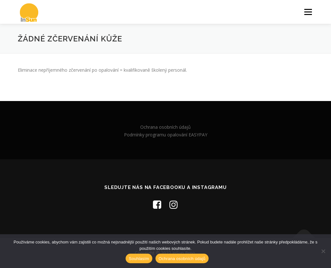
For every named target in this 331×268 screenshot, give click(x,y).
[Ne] (323, 251)
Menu (308, 12)
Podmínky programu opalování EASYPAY (165, 135)
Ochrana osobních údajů (165, 127)
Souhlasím (139, 258)
